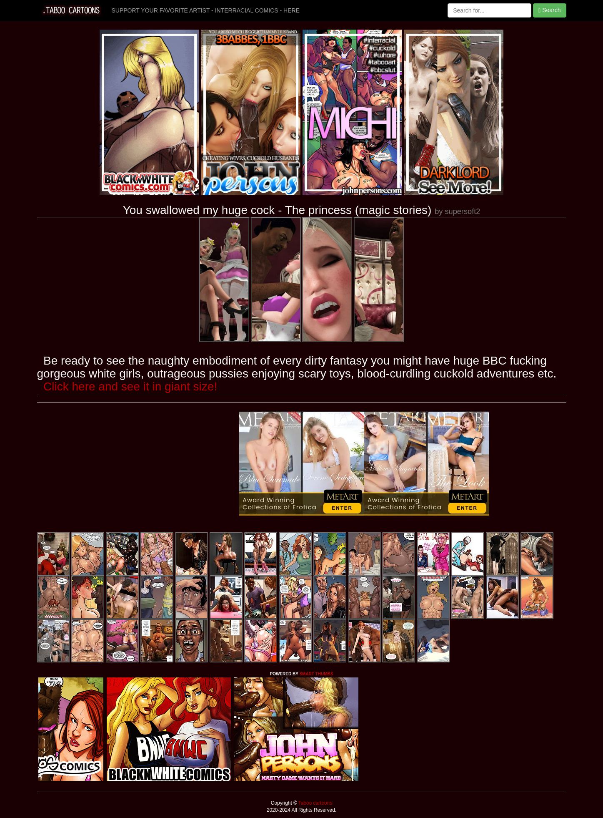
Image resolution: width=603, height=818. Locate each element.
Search (549, 10)
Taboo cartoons (314, 803)
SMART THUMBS (316, 674)
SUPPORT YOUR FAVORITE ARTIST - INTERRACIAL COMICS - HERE (206, 10)
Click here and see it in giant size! (130, 386)
